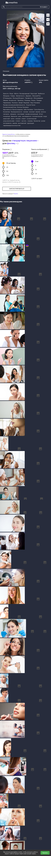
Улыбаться (41, 93)
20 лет (41, 114)
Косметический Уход (9, 107)
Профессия (28, 98)
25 (7, 167)
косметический (31, 118)
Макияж (5, 100)
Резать (33, 100)
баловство (37, 121)
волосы (43, 112)
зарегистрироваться (17, 188)
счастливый (20, 114)
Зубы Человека (28, 109)
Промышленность (16, 112)
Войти (16, 194)
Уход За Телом (30, 105)
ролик (43, 121)
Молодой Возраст (18, 98)
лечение (18, 118)
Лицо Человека (35, 103)
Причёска (20, 100)
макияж (38, 112)
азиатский (6, 118)
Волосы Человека (23, 107)
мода (45, 116)
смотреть (6, 114)
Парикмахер (7, 103)
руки (19, 116)
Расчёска (15, 103)
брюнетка (14, 116)
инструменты (7, 123)
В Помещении (7, 98)
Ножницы (27, 100)
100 (7, 175)
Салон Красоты (39, 109)
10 (11, 163)
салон (12, 118)
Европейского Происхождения (13, 109)
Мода (11, 93)
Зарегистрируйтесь (8, 134)
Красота (6, 93)
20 (36, 174)
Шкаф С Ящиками (24, 103)
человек (25, 112)
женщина (13, 114)
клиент (24, 118)
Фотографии (43, 7)
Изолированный (24, 93)
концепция (6, 116)
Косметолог (13, 100)
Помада (39, 100)
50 (7, 171)
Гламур (12, 96)
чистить (23, 121)
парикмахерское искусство (12, 125)
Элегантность (20, 96)
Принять (45, 853)
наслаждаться (26, 116)
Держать (28, 96)
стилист (17, 121)
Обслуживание (38, 98)
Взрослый (34, 93)
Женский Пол (36, 96)
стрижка (30, 121)
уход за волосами (8, 121)
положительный (37, 116)
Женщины (6, 96)
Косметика (6, 112)
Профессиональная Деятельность (14, 105)
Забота (16, 93)
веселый (32, 112)
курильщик (30, 123)
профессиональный (31, 114)
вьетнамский (22, 123)
